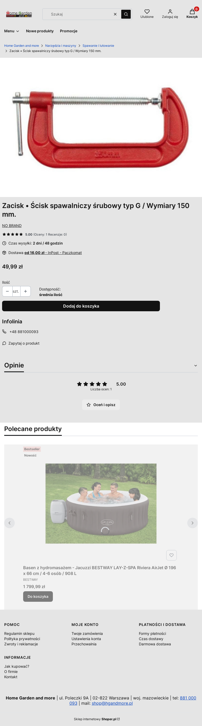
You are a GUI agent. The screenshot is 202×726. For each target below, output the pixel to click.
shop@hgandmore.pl (112, 703)
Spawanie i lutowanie (98, 46)
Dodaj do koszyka (81, 306)
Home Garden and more (21, 46)
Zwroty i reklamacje (21, 644)
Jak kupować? (16, 666)
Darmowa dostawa (155, 644)
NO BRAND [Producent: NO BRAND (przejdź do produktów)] (12, 225)
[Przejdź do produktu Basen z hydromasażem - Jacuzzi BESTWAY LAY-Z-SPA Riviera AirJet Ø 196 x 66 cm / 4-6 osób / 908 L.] (101, 503)
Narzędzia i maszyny (60, 46)
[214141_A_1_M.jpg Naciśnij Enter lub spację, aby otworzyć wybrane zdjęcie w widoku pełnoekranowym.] (101, 127)
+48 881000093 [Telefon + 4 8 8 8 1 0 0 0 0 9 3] (23, 331)
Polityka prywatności (22, 638)
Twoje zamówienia (87, 633)
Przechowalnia (84, 644)
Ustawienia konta (86, 638)
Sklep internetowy (95, 719)
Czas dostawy (151, 638)
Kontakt (10, 677)
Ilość (6, 282)
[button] (126, 14)
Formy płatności (152, 633)
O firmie (11, 671)
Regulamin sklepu (19, 633)
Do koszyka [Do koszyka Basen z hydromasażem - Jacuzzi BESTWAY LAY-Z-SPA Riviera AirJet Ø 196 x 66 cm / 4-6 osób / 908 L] (38, 596)
